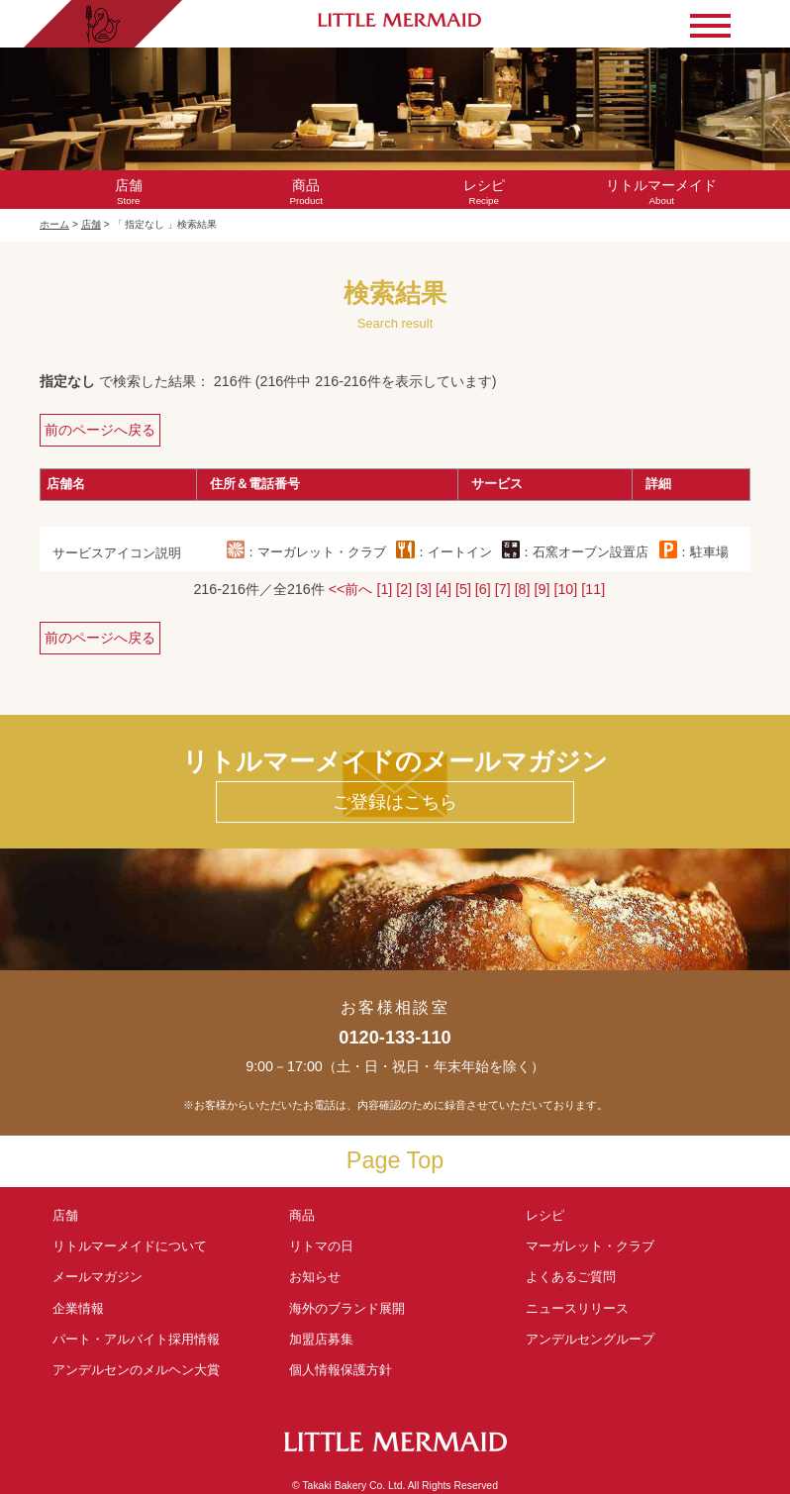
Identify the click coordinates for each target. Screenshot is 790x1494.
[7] (503, 589)
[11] (593, 589)
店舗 (91, 224)
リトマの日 (321, 1246)
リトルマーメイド (129, 1246)
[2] (404, 589)
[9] (542, 589)
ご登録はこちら (395, 802)
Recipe (484, 191)
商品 (302, 1215)
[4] (443, 589)
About (662, 191)
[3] (424, 589)
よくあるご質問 (571, 1276)
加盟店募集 (327, 1339)
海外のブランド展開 (347, 1308)
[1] (384, 589)
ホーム (54, 224)
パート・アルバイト (136, 1339)
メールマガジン (97, 1276)
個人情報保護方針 (340, 1369)
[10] (565, 589)
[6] (483, 589)
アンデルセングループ (596, 1339)
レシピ (551, 1215)
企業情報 (78, 1308)
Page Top (395, 1160)
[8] (523, 589)
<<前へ (351, 589)
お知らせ (315, 1276)
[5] (463, 589)
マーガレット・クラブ (590, 1246)
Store (129, 191)
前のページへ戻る (100, 430)
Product (306, 191)
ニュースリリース (577, 1308)
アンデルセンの (136, 1369)
